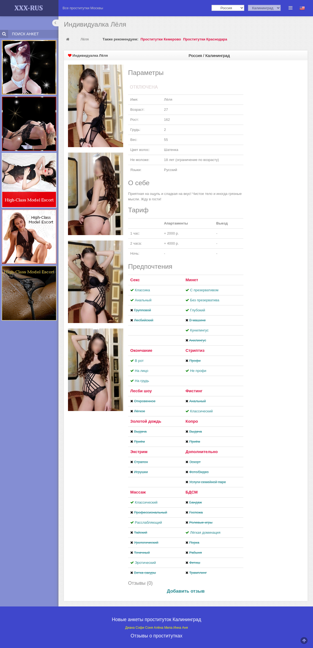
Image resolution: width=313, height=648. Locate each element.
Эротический (145, 563)
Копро (191, 421)
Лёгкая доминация (205, 532)
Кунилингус (199, 330)
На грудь (142, 381)
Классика (142, 290)
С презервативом (204, 290)
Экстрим (138, 451)
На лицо (141, 371)
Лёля (84, 39)
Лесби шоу (141, 390)
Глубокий (197, 310)
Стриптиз (194, 350)
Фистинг (193, 390)
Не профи (198, 371)
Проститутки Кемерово (161, 39)
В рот (139, 361)
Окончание (141, 350)
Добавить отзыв (186, 591)
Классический (201, 411)
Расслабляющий (148, 522)
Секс (135, 279)
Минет (191, 279)
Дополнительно (201, 451)
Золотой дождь (145, 421)
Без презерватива (204, 300)
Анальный (143, 300)
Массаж (138, 492)
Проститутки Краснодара (205, 39)
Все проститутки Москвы (83, 8)
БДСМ (191, 492)
